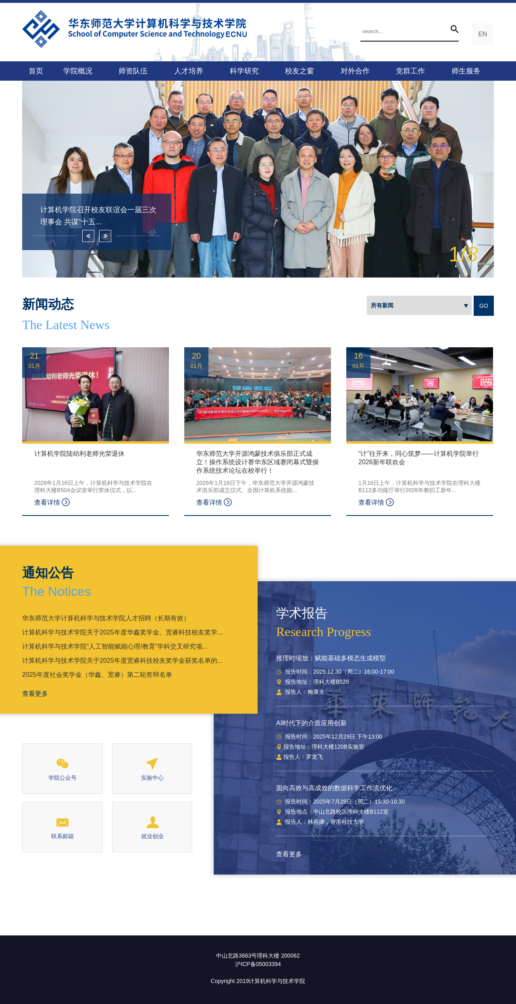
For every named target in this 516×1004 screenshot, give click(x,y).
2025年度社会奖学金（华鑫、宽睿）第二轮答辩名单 (97, 674)
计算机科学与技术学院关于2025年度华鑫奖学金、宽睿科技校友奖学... (122, 632)
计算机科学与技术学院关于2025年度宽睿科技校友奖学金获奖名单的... (122, 660)
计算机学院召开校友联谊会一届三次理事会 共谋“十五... (98, 216)
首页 (36, 71)
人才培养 (188, 71)
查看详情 (52, 502)
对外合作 (355, 71)
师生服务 (466, 71)
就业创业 (152, 836)
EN (482, 34)
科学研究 (244, 71)
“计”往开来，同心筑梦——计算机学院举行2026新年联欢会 (418, 457)
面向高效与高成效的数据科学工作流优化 (334, 788)
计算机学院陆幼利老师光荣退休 (79, 453)
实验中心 (152, 777)
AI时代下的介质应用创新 (311, 723)
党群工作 (410, 71)
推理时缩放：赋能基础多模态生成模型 (331, 658)
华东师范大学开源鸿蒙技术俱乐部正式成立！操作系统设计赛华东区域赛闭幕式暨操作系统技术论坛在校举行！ (257, 462)
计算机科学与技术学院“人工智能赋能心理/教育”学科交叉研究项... (115, 646)
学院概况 (77, 71)
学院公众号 (62, 777)
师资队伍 (133, 71)
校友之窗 (299, 71)
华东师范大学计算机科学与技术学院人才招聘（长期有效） (106, 618)
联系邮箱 (62, 836)
